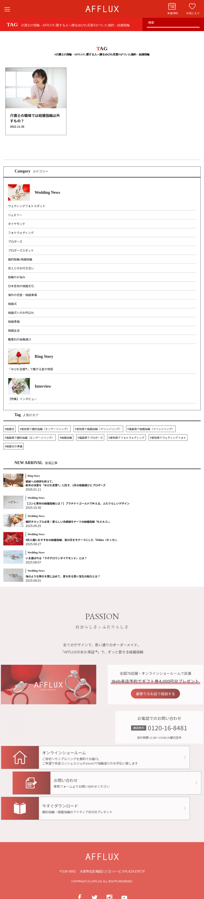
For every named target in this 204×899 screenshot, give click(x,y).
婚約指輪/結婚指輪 (20, 259)
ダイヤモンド (16, 224)
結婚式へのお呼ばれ (21, 312)
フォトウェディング (21, 232)
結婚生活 (14, 330)
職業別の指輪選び (19, 339)
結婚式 (12, 304)
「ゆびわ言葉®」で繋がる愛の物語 (30, 369)
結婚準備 (14, 321)
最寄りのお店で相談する (168, 693)
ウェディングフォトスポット (26, 206)
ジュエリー (15, 215)
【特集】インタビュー (22, 399)
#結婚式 (9, 429)
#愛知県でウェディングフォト (168, 437)
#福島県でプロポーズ (90, 437)
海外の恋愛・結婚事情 (22, 295)
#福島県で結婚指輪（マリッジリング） (150, 429)
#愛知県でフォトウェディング (126, 437)
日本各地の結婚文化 (21, 286)
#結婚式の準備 (13, 446)
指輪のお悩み (16, 277)
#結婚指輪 (66, 437)
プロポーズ (15, 241)
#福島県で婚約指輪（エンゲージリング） (29, 437)
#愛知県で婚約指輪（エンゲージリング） (44, 429)
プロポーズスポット (21, 250)
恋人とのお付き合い (21, 268)
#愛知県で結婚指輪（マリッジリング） (98, 429)
